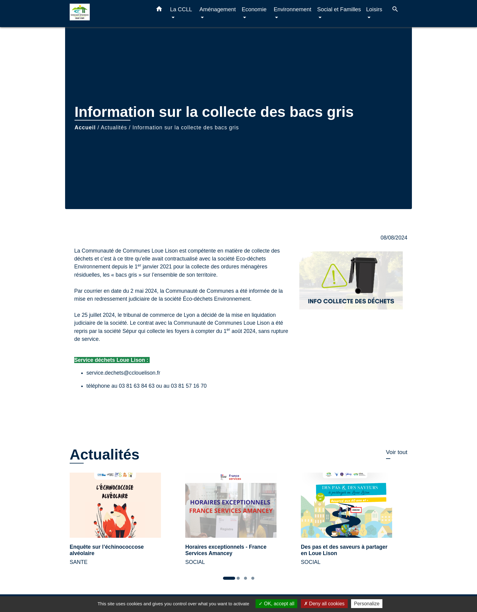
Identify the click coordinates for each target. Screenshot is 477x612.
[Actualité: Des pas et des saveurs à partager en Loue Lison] (354, 522)
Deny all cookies (324, 603)
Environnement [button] (293, 9)
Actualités (114, 127)
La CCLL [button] (181, 9)
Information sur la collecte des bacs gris (185, 127)
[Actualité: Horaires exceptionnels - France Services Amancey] (238, 522)
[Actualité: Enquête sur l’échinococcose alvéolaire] (123, 522)
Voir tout (396, 452)
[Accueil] (108, 13)
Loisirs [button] (374, 9)
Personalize (367, 603)
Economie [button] (254, 9)
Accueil (85, 127)
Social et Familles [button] (339, 9)
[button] (159, 10)
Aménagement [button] (217, 9)
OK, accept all (276, 603)
